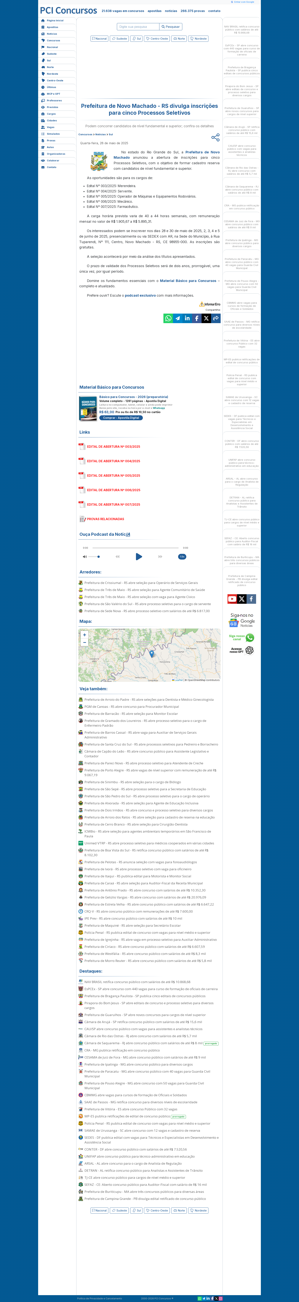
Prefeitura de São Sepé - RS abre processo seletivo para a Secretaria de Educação (145, 789)
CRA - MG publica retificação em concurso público (122, 1050)
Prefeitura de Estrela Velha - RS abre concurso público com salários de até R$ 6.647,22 (149, 904)
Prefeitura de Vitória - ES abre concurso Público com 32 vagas (130, 1109)
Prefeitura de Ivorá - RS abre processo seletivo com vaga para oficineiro (137, 869)
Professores (51, 100)
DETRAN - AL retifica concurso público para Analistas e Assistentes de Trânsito (143, 1170)
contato (214, 11)
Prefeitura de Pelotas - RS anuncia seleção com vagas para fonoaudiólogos (140, 862)
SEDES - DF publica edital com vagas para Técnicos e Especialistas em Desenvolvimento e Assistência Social (151, 1139)
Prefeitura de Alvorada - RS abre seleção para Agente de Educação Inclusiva (141, 803)
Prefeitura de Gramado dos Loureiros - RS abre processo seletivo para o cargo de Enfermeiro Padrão (145, 723)
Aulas (47, 147)
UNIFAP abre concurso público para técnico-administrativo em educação (139, 1156)
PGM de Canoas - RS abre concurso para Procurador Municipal (131, 706)
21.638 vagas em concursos (123, 11)
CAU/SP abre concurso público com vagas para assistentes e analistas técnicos (143, 1029)
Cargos (48, 113)
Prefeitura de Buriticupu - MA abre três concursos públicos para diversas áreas (144, 1191)
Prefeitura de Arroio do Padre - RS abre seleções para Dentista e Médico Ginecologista (149, 699)
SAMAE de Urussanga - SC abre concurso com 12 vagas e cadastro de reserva (142, 1130)
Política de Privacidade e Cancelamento (99, 1298)
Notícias (49, 33)
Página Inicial (52, 20)
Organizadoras (53, 153)
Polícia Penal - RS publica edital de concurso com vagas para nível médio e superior (147, 932)
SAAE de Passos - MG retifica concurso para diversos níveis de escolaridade (140, 1102)
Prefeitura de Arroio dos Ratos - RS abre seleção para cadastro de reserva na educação (149, 817)
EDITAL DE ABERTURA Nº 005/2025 (113, 475)
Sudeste (49, 53)
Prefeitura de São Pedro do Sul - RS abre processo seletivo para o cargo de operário (147, 796)
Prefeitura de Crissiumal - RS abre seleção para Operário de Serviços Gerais (141, 583)
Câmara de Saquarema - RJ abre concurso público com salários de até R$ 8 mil (151, 1043)
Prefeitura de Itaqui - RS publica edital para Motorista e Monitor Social (137, 876)
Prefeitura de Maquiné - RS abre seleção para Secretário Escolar (132, 925)
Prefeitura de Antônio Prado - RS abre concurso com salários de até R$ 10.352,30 (145, 890)
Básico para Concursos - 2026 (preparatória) (133, 397)
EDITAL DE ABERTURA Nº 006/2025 (113, 490)
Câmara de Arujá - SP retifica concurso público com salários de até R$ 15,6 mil (143, 1022)
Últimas (48, 87)
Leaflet (177, 680)
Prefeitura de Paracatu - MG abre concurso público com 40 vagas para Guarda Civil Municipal (147, 1073)
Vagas (47, 127)
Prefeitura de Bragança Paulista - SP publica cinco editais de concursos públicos (145, 996)
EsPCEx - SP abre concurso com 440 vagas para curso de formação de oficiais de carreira (151, 989)
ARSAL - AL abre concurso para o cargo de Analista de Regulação (133, 1163)
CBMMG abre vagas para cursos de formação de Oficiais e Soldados (135, 1095)
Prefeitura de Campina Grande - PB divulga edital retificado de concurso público (145, 1198)
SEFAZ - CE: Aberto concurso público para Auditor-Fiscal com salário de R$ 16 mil (145, 1184)
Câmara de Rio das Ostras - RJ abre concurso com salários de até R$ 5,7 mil (140, 1036)
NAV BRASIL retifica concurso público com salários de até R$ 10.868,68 (137, 982)
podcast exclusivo (140, 295)
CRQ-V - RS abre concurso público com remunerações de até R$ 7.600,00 (138, 911)
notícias (171, 11)
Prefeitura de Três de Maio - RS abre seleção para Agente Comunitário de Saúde (144, 590)
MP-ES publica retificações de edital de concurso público (135, 1116)
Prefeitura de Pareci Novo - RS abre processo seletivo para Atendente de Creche (143, 763)
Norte (47, 66)
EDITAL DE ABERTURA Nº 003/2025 (113, 446)
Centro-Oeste (52, 80)
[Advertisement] (118, 71)
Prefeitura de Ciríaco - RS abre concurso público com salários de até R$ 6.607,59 (144, 946)
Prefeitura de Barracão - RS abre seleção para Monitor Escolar (131, 713)
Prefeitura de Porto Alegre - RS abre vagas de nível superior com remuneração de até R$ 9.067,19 (150, 772)
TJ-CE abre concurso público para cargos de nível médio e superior (134, 1177)
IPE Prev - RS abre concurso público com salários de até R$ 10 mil (133, 918)
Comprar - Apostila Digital (121, 417)
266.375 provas (193, 11)
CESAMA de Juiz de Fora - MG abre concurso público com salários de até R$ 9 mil (145, 1057)
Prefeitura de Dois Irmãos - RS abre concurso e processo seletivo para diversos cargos (148, 810)
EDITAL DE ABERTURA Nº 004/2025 (113, 461)
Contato (48, 167)
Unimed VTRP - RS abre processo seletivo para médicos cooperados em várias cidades (149, 843)
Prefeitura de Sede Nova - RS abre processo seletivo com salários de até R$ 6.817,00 (147, 611)
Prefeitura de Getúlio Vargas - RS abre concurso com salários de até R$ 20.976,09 (145, 897)
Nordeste (49, 73)
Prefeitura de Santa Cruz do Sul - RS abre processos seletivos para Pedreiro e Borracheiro (151, 744)
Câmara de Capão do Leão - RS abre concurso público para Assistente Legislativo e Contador (146, 753)
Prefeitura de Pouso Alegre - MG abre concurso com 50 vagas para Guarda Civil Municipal (144, 1085)
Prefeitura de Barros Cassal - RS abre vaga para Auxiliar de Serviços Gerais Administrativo (140, 734)
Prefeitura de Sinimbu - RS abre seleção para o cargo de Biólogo (132, 782)
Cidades (49, 120)
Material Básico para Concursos (188, 281)
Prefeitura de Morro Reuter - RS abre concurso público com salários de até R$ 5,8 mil (148, 960)
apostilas (155, 11)
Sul (46, 60)
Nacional (49, 47)
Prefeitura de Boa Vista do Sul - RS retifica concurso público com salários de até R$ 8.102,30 (146, 852)
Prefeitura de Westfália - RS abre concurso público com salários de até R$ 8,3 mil (145, 953)
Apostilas (49, 27)
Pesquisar (171, 27)
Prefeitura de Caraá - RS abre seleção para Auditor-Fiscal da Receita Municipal (143, 883)
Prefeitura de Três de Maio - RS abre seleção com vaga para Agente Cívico (139, 597)
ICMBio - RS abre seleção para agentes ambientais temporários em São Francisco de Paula (147, 833)
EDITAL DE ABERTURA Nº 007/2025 (113, 504)
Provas (48, 140)
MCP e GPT (50, 93)
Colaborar (50, 160)
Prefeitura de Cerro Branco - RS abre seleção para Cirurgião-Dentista (136, 824)
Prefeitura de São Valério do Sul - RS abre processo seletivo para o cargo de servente (147, 604)
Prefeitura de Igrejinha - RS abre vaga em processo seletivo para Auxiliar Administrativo (150, 939)
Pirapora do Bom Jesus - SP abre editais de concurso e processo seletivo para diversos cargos (149, 1005)
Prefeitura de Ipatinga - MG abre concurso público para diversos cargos (138, 1064)
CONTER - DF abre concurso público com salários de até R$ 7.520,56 (135, 1149)
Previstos (49, 107)
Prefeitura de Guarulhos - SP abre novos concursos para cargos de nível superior (145, 1015)
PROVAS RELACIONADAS (105, 519)
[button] (84, 634)
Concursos (50, 40)
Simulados (50, 133)
